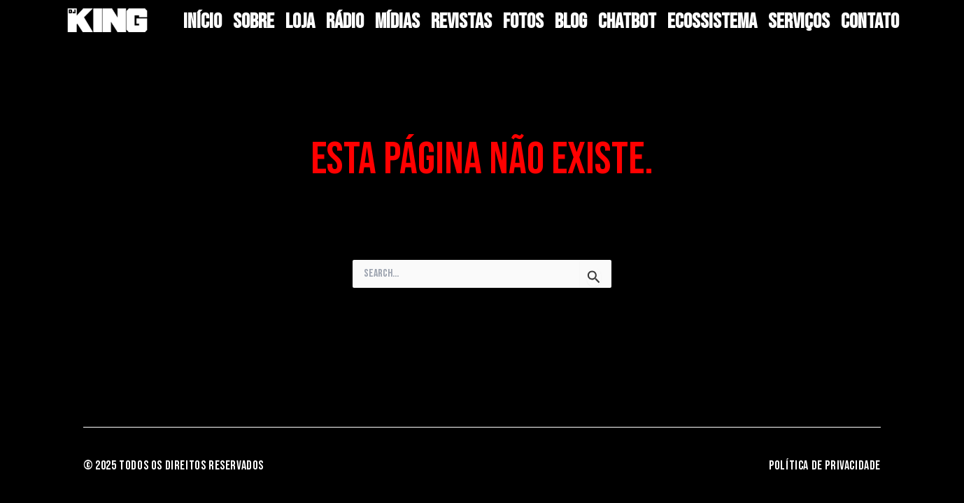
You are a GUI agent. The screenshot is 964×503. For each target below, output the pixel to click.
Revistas (461, 21)
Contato (870, 21)
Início (202, 21)
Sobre (253, 21)
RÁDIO (345, 21)
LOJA (300, 21)
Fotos (523, 21)
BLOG (571, 21)
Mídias (397, 21)
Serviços (799, 21)
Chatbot (627, 21)
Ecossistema (712, 21)
